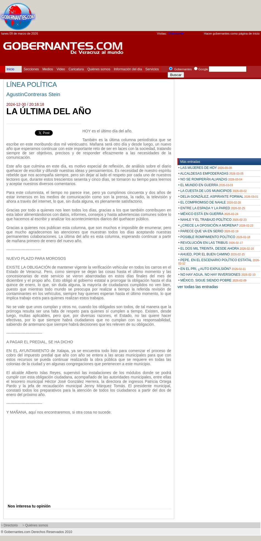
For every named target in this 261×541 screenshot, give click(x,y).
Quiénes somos (98, 69)
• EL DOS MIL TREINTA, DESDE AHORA (216, 248)
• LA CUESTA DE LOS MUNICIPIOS (212, 191)
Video (61, 69)
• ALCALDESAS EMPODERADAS (210, 173)
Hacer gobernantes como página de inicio (232, 33)
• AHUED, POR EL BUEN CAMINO (211, 254)
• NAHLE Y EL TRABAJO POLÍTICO (212, 220)
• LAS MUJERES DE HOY (205, 168)
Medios (47, 69)
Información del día (128, 69)
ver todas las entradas (197, 286)
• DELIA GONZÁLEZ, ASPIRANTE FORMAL (218, 197)
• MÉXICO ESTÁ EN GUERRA (208, 214)
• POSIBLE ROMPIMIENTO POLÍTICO (214, 237)
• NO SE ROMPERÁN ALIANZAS (210, 179)
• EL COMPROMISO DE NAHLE (209, 202)
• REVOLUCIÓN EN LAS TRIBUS (210, 243)
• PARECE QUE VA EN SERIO (208, 231)
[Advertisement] (226, 11)
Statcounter (176, 33)
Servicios (152, 69)
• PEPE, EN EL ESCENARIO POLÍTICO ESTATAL (219, 261)
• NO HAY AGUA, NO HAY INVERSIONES (217, 275)
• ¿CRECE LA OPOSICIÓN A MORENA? (215, 225)
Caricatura (76, 69)
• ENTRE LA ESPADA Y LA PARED (211, 208)
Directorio (11, 525)
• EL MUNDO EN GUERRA (205, 185)
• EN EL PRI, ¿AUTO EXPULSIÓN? (212, 269)
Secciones (31, 69)
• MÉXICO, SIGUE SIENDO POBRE (212, 280)
